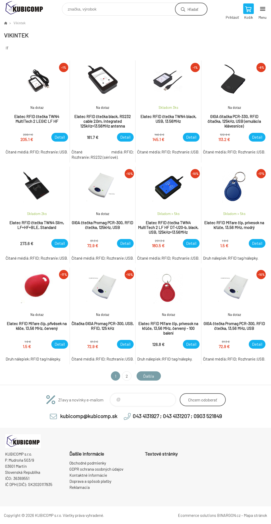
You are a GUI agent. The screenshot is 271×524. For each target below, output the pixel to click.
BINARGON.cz (229, 515)
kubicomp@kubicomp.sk (88, 416)
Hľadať (192, 9)
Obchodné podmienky (87, 463)
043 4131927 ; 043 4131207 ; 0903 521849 (177, 416)
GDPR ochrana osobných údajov (96, 469)
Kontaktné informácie (88, 475)
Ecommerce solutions (197, 515)
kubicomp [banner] (27, 8)
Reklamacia (79, 487)
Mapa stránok (255, 515)
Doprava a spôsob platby (90, 481)
